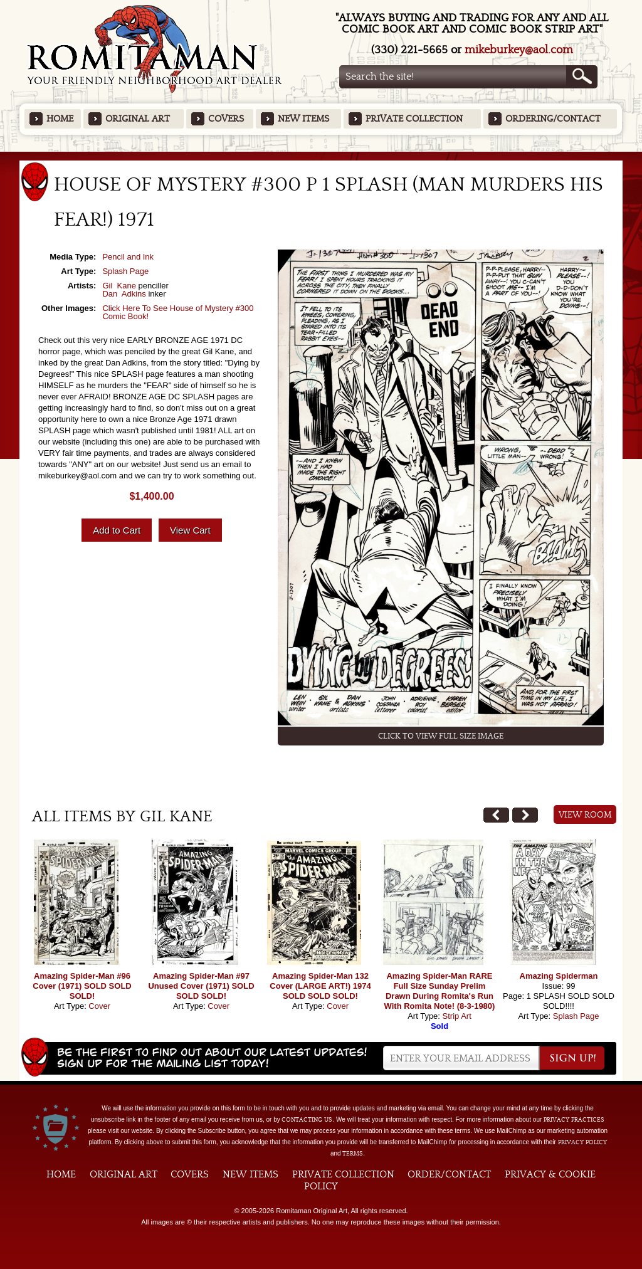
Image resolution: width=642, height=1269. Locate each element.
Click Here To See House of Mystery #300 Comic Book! (177, 312)
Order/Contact (449, 1174)
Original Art (137, 118)
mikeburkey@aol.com (519, 49)
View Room (585, 815)
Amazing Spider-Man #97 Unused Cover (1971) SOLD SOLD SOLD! (201, 986)
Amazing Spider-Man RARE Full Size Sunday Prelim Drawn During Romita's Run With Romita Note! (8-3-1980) (439, 991)
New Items (303, 118)
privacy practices (574, 1120)
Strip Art (457, 1016)
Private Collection (414, 118)
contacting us (307, 1120)
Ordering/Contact (553, 118)
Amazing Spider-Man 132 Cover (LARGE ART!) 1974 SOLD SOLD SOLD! (320, 986)
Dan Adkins (123, 293)
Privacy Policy (582, 1142)
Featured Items (321, 156)
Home (59, 118)
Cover (99, 1006)
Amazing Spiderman (559, 976)
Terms (352, 1153)
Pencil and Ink (128, 256)
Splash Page (125, 271)
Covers (226, 118)
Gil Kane (118, 285)
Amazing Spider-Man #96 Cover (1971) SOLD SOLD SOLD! (82, 986)
